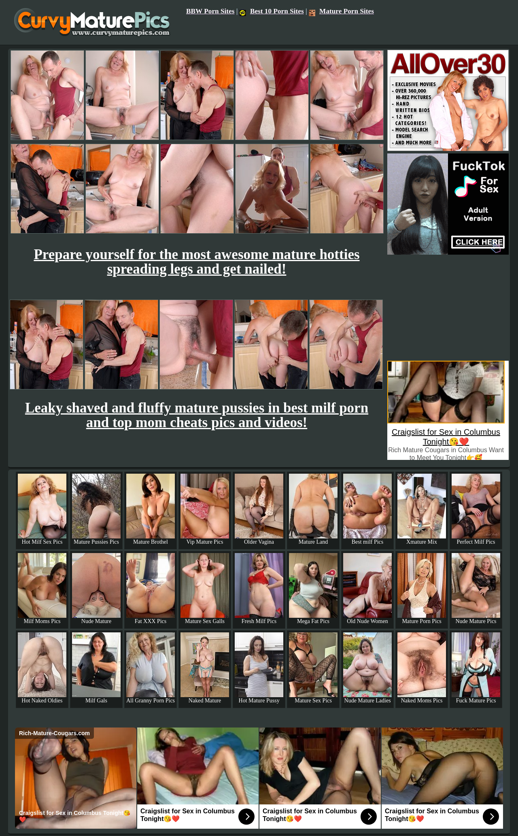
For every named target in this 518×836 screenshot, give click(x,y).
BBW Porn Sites (210, 11)
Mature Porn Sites (341, 11)
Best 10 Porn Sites (272, 11)
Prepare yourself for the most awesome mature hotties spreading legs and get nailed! (196, 262)
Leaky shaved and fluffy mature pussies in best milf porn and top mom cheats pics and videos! (196, 415)
